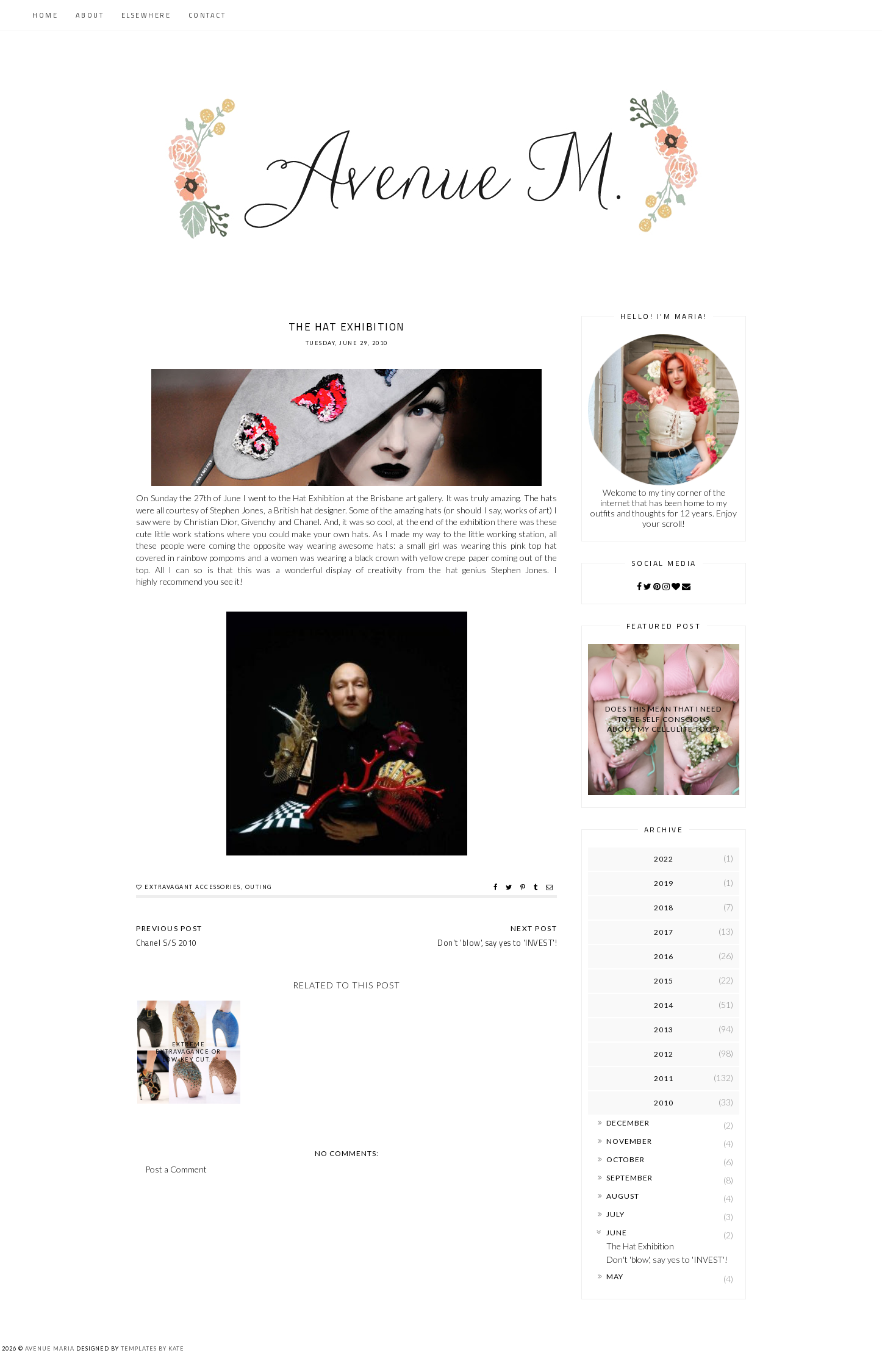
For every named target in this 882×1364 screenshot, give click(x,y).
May (614, 1276)
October (625, 1159)
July (615, 1214)
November (629, 1141)
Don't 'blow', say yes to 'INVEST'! (667, 1259)
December (628, 1122)
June (616, 1232)
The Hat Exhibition (640, 1246)
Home (45, 15)
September (629, 1177)
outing (258, 887)
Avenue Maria (49, 1348)
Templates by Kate (152, 1348)
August (622, 1196)
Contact (207, 15)
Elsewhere (146, 15)
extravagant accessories (193, 887)
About (90, 15)
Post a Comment (176, 1169)
